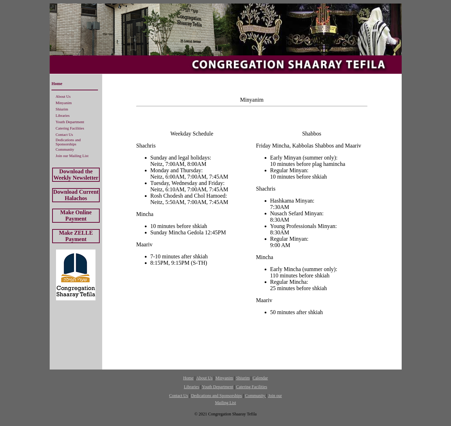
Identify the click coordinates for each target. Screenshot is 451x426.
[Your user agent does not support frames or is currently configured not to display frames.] (251, 219)
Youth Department (70, 122)
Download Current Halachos (76, 195)
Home (56, 83)
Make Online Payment (76, 215)
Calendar (260, 378)
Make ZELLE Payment (76, 236)
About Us (63, 96)
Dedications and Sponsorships (68, 142)
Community (65, 149)
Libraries (63, 115)
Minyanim (64, 103)
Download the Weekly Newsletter (76, 174)
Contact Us (64, 134)
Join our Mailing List (72, 156)
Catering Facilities (70, 128)
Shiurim (62, 109)
